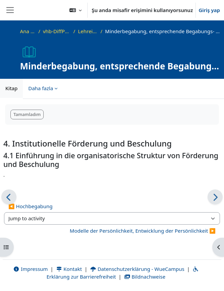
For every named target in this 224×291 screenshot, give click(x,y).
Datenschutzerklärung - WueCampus (137, 269)
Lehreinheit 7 (88, 31)
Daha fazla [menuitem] (40, 88)
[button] (75, 10)
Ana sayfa (28, 31)
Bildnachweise (144, 276)
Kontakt (69, 269)
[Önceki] (8, 197)
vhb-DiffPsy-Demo (57, 31)
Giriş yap (209, 10)
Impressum (30, 269)
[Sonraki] (215, 197)
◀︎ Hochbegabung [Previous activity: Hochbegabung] (30, 206)
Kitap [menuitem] (11, 88)
